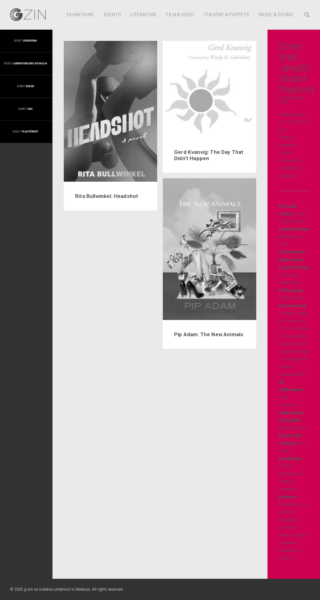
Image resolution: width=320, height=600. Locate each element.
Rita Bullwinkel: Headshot (106, 196)
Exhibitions (80, 14)
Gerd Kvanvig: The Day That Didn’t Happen (208, 155)
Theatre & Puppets (226, 14)
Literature (144, 14)
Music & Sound (276, 14)
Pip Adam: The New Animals (208, 334)
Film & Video (180, 14)
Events (112, 14)
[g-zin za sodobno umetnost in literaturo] (28, 14)
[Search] (307, 14)
